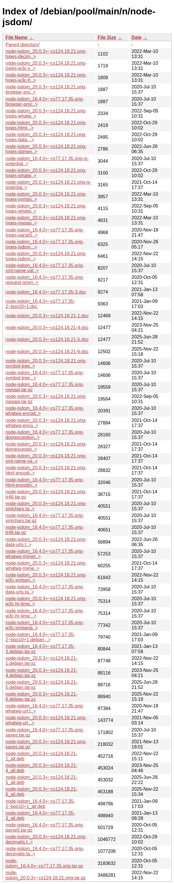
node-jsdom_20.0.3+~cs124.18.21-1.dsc (47, 315)
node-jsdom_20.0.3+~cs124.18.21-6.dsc (47, 351)
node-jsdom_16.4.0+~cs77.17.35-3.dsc (46, 292)
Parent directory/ (22, 44)
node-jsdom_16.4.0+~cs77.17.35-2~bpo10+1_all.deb (40, 804)
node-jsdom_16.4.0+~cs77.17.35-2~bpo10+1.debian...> (40, 637)
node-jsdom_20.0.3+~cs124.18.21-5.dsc (47, 339)
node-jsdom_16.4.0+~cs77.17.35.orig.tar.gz (44, 863)
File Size (107, 37)
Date (136, 37)
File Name (17, 37)
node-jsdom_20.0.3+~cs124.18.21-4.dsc (47, 327)
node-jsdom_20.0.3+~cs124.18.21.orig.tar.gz (46, 875)
